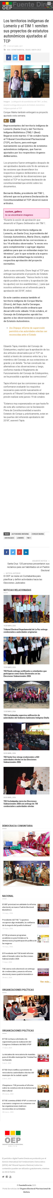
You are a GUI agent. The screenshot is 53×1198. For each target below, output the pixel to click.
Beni (8, 50)
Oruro (28, 50)
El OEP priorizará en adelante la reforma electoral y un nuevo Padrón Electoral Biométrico (19, 907)
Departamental (17, 50)
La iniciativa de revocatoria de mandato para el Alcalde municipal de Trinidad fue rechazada (19, 1057)
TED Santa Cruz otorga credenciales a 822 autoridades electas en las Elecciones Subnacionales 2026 (21, 759)
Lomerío (20, 538)
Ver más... (45, 981)
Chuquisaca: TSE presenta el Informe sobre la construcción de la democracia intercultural (19, 1088)
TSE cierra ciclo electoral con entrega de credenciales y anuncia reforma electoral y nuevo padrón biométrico (18, 971)
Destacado (9, 538)
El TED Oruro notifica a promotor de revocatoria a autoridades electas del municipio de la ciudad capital (18, 1072)
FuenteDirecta (25, 1185)
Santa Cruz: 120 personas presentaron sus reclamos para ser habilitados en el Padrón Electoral (28, 567)
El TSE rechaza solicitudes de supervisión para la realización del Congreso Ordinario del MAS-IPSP (16, 1042)
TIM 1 (29, 538)
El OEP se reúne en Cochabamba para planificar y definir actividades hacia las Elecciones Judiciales (23, 579)
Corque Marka (38, 534)
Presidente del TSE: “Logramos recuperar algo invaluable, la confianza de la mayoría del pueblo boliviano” (18, 922)
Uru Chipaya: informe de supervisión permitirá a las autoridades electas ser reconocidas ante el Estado (28, 331)
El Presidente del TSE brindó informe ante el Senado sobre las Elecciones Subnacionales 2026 (17, 956)
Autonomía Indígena (20, 534)
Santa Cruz (36, 50)
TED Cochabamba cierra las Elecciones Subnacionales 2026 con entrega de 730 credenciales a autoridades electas (21, 803)
